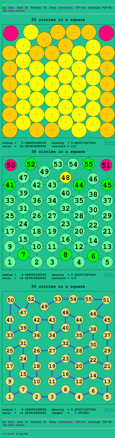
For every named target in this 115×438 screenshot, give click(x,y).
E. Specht (9, 434)
